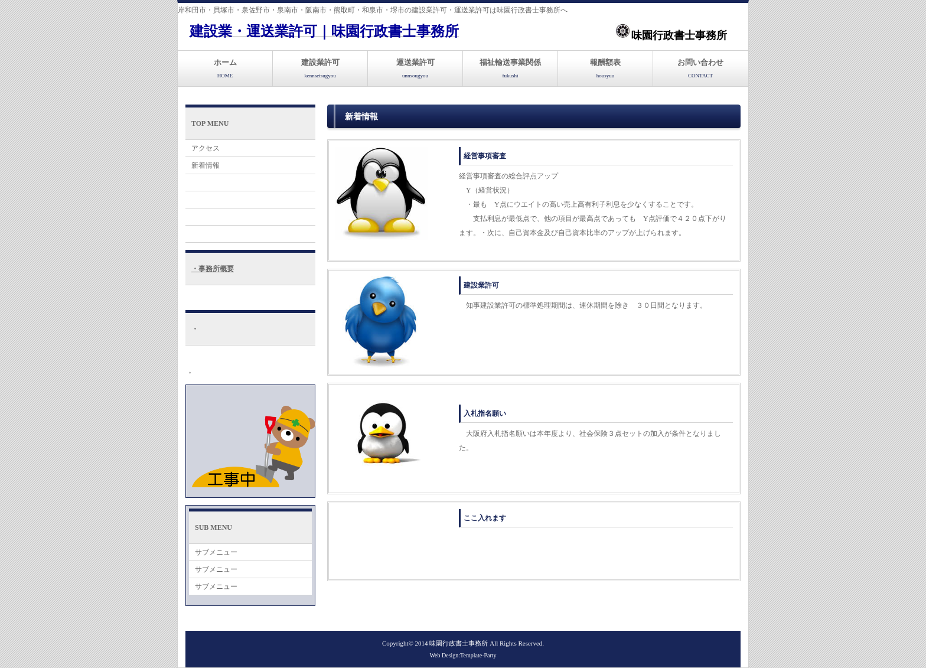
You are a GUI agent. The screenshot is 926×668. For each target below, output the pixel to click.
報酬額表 (605, 68)
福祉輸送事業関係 (510, 68)
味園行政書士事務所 (459, 643)
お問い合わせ (700, 68)
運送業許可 (415, 68)
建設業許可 (320, 68)
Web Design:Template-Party (462, 655)
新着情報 (205, 165)
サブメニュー (216, 552)
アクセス (205, 148)
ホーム (225, 68)
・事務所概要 (212, 269)
